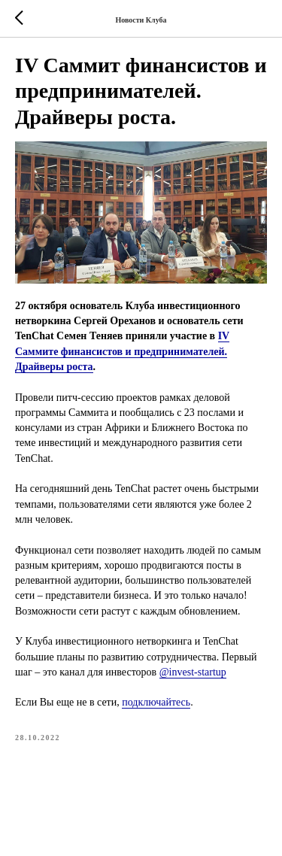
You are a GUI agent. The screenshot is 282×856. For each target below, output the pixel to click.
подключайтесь (156, 702)
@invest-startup (192, 672)
